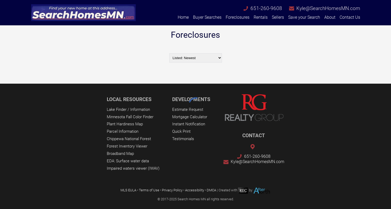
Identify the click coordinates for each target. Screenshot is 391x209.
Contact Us (350, 17)
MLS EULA (128, 190)
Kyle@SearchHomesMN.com (328, 8)
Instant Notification (188, 124)
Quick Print (181, 131)
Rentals (261, 17)
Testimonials (183, 138)
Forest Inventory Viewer (127, 146)
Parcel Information (122, 131)
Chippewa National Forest (129, 138)
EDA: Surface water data (128, 161)
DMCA (211, 190)
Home (183, 17)
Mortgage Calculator (189, 117)
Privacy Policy (172, 190)
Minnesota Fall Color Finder (130, 117)
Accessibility (194, 190)
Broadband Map (120, 153)
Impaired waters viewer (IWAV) (133, 168)
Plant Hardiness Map (125, 124)
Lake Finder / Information (128, 109)
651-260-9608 (266, 8)
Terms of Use (149, 190)
